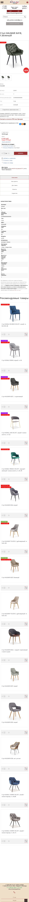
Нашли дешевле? (6, 142)
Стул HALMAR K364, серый (9, 505)
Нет (10, 11)
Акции (14, 900)
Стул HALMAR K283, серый (9, 722)
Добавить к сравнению (9, 158)
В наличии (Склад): (8, 146)
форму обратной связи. (16, 290)
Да (18, 11)
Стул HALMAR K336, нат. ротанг (11, 758)
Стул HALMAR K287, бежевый (10, 577)
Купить (20, 153)
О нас (14, 897)
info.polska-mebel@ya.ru (14, 20)
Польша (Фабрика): (8, 147)
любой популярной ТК (17, 168)
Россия (15, 3)
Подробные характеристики (10, 109)
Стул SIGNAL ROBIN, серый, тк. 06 (12, 360)
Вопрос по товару (8, 162)
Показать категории (14, 23)
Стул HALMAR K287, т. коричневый (12, 396)
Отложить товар (7, 160)
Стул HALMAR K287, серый (9, 686)
